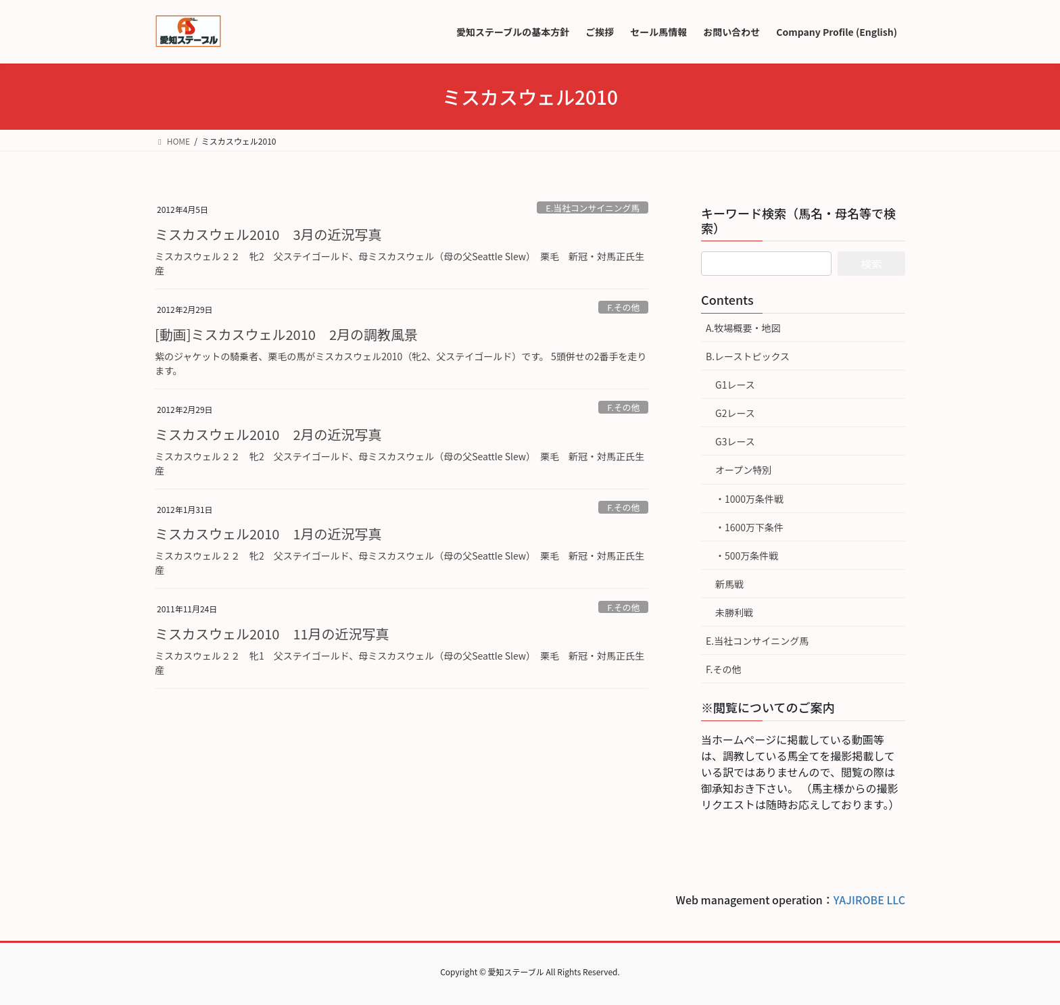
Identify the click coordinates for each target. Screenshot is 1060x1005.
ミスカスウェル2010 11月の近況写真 (272, 633)
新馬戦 (729, 584)
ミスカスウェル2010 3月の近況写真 (268, 234)
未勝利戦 (734, 612)
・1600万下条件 (749, 527)
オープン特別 (743, 469)
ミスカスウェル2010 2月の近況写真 (268, 434)
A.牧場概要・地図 (743, 328)
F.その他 (623, 307)
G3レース (735, 441)
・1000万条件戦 (749, 499)
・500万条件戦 (746, 555)
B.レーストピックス (748, 356)
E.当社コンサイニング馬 (593, 207)
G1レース (735, 384)
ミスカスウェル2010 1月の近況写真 (268, 533)
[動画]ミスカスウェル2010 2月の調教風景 (286, 334)
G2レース (735, 413)
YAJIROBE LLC (869, 899)
